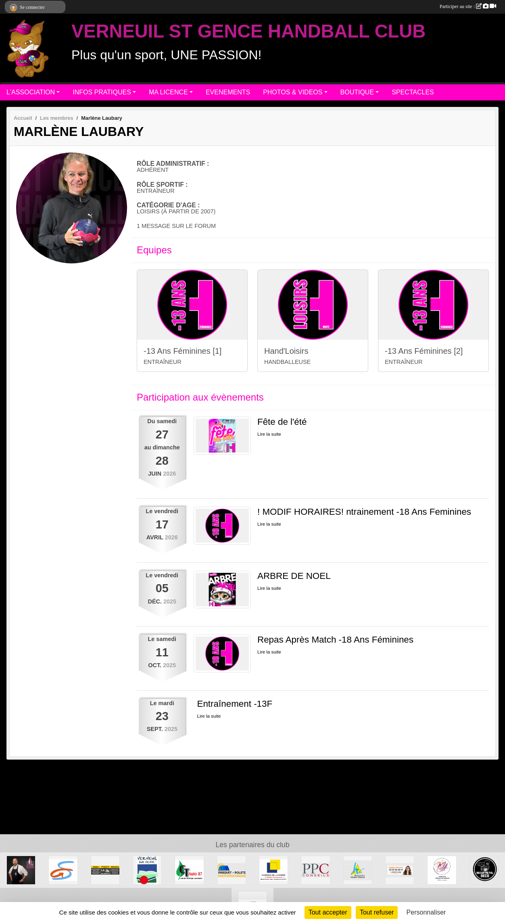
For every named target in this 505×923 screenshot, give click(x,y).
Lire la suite (269, 434)
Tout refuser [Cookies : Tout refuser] (377, 912)
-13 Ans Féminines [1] (182, 351)
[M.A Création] (441, 870)
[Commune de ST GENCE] (62, 870)
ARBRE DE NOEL (294, 576)
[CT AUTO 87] (189, 870)
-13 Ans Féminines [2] (424, 351)
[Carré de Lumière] (273, 870)
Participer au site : (468, 6)
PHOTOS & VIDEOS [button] (292, 92)
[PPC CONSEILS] (315, 870)
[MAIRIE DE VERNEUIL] (147, 870)
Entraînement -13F (234, 704)
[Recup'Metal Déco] (484, 870)
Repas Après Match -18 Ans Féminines (335, 640)
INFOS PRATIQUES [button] (102, 92)
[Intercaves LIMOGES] (20, 870)
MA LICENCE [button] (168, 92)
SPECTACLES (413, 92)
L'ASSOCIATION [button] (30, 92)
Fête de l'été (282, 422)
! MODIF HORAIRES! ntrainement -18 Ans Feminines (364, 512)
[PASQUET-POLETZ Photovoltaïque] (231, 870)
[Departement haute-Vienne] (357, 870)
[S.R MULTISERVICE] (105, 870)
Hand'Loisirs (286, 351)
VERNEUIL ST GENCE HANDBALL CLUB (248, 31)
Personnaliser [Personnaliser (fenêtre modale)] (426, 912)
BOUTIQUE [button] (357, 92)
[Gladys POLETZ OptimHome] (399, 870)
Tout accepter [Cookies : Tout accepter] (328, 912)
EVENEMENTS (228, 92)
